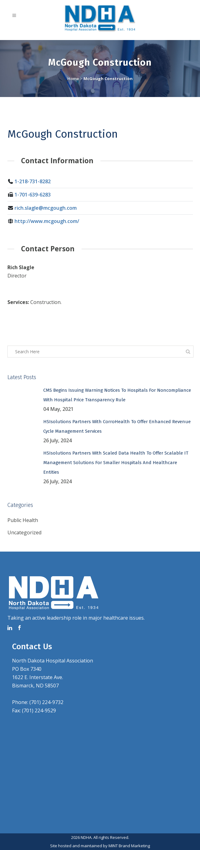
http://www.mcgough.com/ (47, 221)
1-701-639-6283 (33, 194)
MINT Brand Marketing (129, 845)
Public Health (22, 520)
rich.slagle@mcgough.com (46, 207)
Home (73, 78)
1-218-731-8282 (33, 181)
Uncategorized (24, 532)
